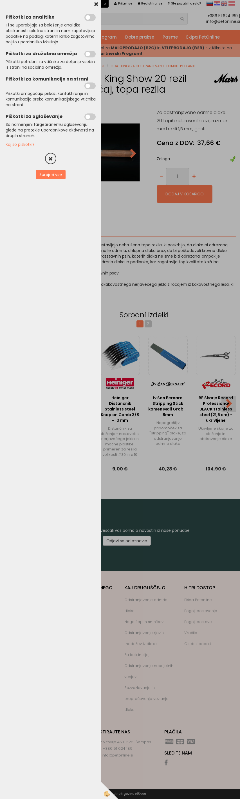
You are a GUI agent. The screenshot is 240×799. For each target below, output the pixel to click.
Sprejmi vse (50, 174)
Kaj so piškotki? (20, 144)
